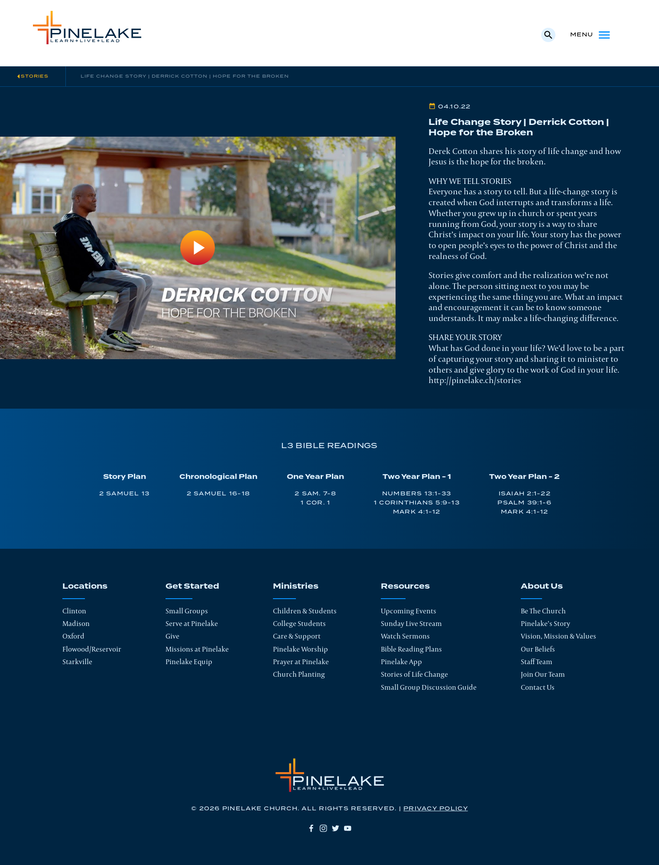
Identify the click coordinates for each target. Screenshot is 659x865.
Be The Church (543, 611)
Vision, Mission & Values (558, 636)
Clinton (74, 611)
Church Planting (299, 674)
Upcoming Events (408, 611)
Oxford (73, 636)
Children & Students (305, 611)
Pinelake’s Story (545, 623)
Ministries (295, 586)
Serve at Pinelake (192, 623)
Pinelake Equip (189, 661)
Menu (591, 35)
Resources (405, 586)
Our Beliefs (538, 649)
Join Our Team (543, 674)
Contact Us (538, 687)
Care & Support (297, 636)
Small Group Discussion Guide (429, 687)
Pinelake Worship (300, 649)
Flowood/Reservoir (91, 649)
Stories (35, 76)
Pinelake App (401, 661)
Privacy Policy (435, 808)
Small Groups (187, 611)
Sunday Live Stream (411, 623)
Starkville (77, 661)
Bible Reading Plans (411, 649)
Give (172, 636)
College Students (299, 623)
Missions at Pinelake (197, 649)
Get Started (192, 586)
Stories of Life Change (414, 674)
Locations (84, 586)
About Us (542, 586)
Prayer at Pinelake (301, 661)
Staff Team (536, 661)
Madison (76, 623)
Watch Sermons (405, 636)
